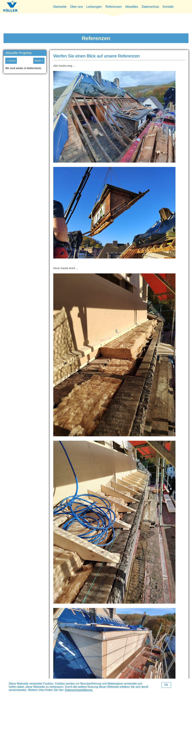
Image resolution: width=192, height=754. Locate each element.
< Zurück (11, 60)
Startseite (59, 6)
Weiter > (38, 60)
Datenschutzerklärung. (79, 689)
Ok (166, 684)
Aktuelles (131, 6)
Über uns (76, 6)
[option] (24, 69)
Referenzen (113, 6)
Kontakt (168, 6)
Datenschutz (150, 6)
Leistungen (94, 6)
